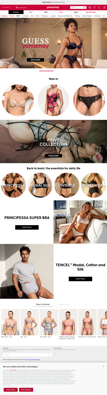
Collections (25, 16)
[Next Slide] (103, 2)
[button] (103, 366)
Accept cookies (10, 389)
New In (12, 16)
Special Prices (91, 12)
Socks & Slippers (87, 16)
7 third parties (12, 370)
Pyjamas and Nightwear (65, 16)
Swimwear (4, 16)
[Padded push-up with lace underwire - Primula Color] (68, 324)
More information (26, 389)
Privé (61, 12)
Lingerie (53, 16)
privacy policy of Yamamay (33, 359)
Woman (16, 12)
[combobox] (78, 7)
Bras (32, 16)
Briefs (37, 16)
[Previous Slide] (3, 2)
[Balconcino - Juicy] (10, 324)
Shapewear (44, 16)
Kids (46, 12)
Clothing (77, 16)
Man (31, 12)
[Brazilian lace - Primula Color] (87, 324)
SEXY (18, 16)
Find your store (22, 7)
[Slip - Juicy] (30, 324)
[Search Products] (84, 7)
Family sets (97, 16)
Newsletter (6, 348)
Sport (76, 12)
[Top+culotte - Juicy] (49, 324)
